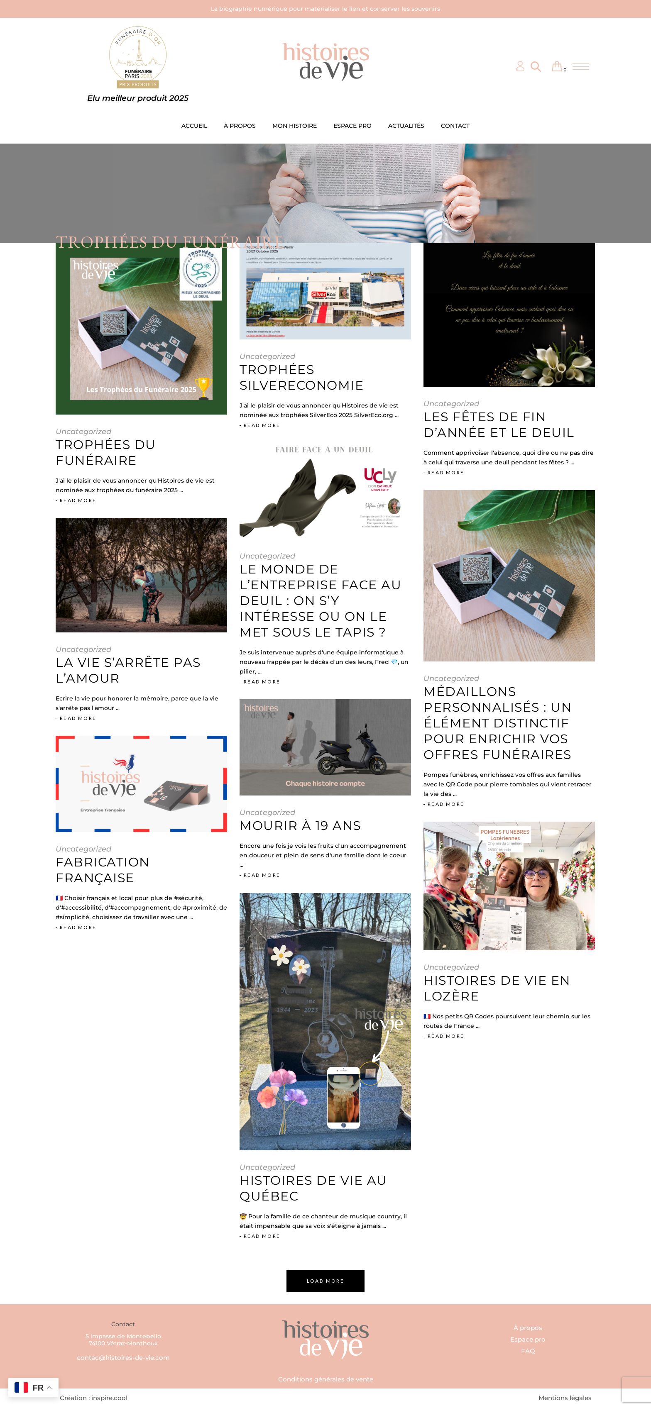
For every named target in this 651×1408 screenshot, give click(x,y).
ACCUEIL (194, 125)
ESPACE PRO (352, 125)
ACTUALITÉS (406, 125)
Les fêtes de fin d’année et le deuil (499, 424)
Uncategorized (83, 431)
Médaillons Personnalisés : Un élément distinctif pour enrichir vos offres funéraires (497, 723)
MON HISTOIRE (294, 125)
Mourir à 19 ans (300, 825)
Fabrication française (103, 870)
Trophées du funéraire (106, 452)
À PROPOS (240, 125)
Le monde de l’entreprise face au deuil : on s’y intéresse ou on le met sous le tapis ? (320, 600)
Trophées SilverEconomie (302, 377)
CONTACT (455, 125)
